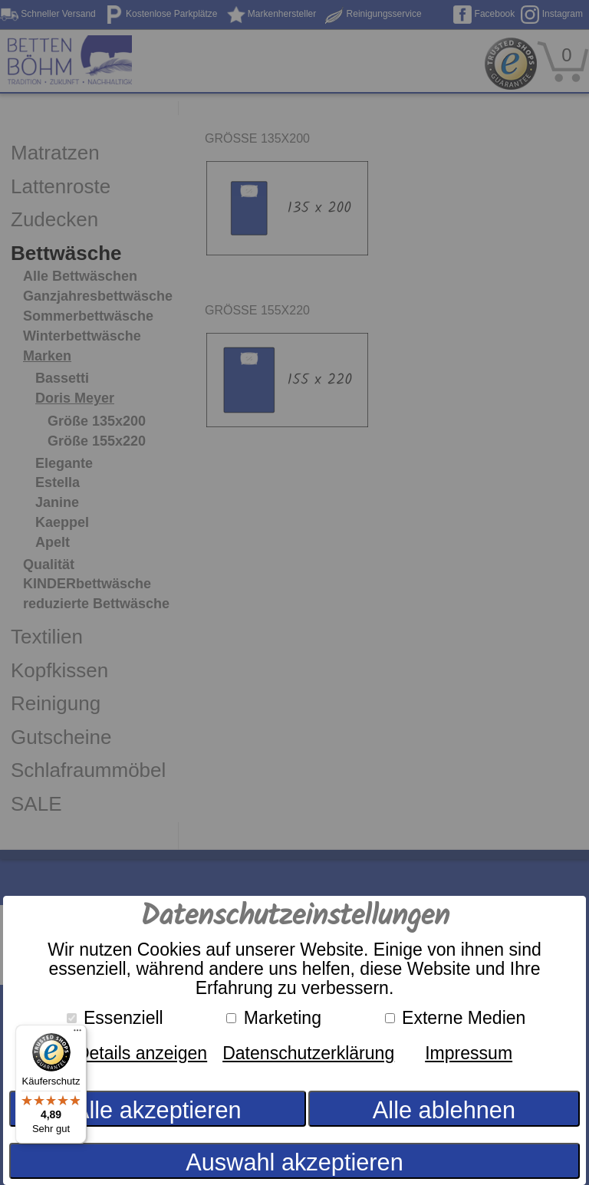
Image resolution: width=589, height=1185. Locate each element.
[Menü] (77, 1034)
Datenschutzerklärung (308, 1053)
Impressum (468, 1053)
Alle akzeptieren (158, 1110)
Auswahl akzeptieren (294, 1162)
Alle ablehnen (444, 1110)
